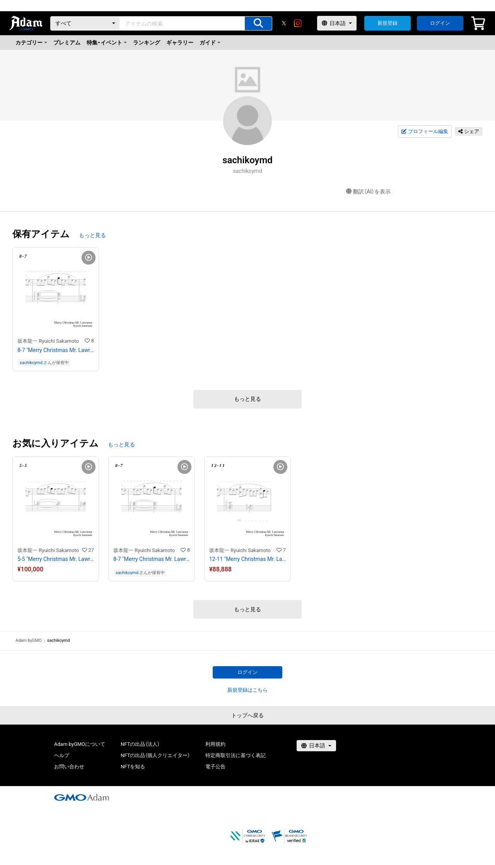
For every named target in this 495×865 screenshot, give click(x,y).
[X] (284, 23)
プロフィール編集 (424, 131)
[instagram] (298, 23)
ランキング (146, 42)
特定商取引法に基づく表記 (235, 755)
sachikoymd (31, 363)
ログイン (440, 23)
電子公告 (215, 766)
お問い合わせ (69, 766)
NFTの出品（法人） (140, 744)
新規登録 (387, 23)
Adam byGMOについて (79, 744)
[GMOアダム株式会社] (81, 797)
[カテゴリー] (85, 23)
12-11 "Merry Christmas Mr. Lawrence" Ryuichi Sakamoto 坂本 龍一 (247, 559)
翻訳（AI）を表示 (368, 192)
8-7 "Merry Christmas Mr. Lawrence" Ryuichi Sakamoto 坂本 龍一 (55, 350)
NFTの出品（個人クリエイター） (155, 755)
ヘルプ (61, 755)
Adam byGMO (28, 640)
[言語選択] (337, 23)
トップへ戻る (247, 715)
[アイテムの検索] (258, 23)
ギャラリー (179, 42)
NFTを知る (133, 766)
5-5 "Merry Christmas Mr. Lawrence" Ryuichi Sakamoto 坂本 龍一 (55, 559)
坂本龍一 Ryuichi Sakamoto (48, 341)
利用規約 (215, 744)
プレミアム (66, 42)
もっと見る (92, 235)
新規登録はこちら (247, 690)
